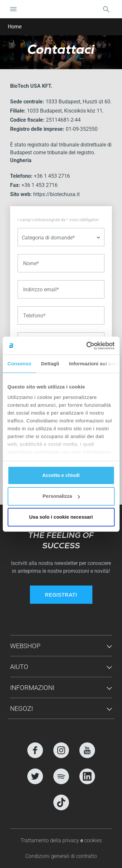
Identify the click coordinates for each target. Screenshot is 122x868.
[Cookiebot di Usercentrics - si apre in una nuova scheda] (87, 346)
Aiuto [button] (19, 667)
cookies (93, 840)
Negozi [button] (21, 708)
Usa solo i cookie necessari (61, 517)
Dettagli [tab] (50, 363)
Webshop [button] (25, 646)
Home (14, 26)
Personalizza (61, 496)
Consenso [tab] (19, 363)
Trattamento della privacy (50, 840)
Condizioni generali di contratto (61, 856)
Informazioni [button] (32, 688)
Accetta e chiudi (61, 475)
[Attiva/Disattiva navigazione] (13, 9)
